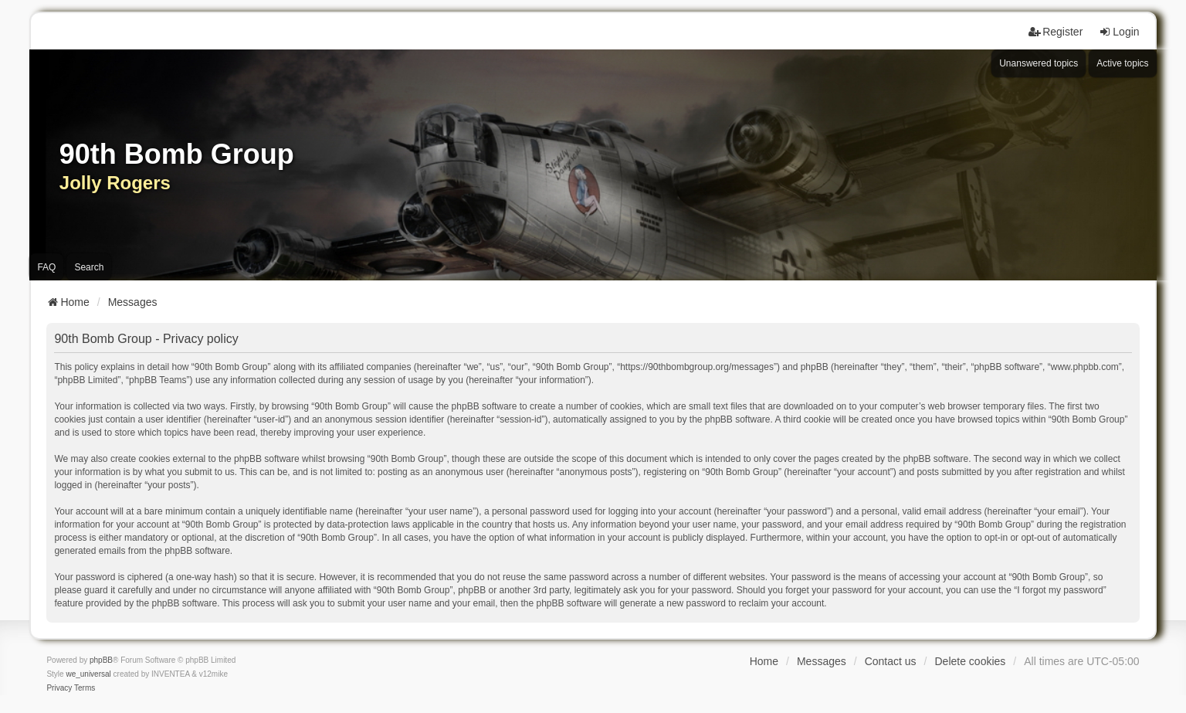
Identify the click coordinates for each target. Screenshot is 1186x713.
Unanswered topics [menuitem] (1038, 63)
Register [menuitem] (1055, 31)
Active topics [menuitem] (1122, 63)
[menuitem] (59, 688)
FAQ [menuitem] (46, 267)
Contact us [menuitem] (891, 661)
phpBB (101, 660)
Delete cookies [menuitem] (969, 661)
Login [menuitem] (1119, 31)
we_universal (88, 674)
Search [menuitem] (88, 267)
